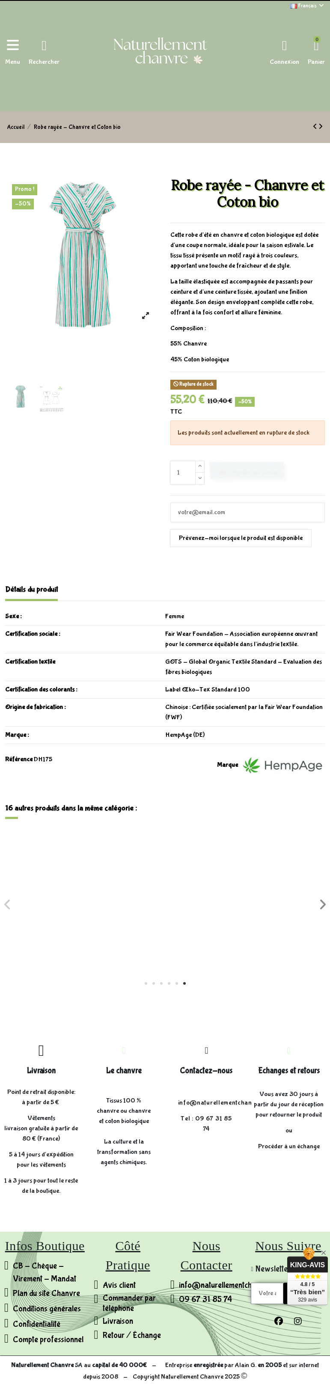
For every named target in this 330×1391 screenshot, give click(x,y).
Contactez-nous (206, 1070)
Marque (227, 765)
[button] (146, 983)
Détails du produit (31, 589)
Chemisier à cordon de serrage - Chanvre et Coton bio (271, 933)
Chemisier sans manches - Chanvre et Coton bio (165, 933)
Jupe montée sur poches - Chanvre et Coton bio (58, 933)
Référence (19, 759)
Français (307, 6)
